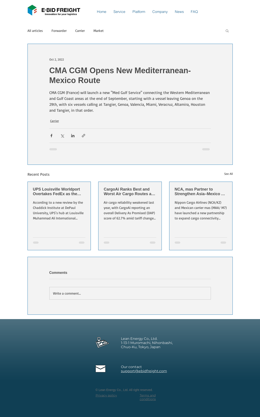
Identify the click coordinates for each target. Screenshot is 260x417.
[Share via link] (83, 136)
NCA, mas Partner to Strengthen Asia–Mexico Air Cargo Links (201, 191)
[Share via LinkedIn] (73, 136)
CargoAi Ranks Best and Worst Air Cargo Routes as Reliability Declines (128, 191)
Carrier (80, 30)
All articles (35, 30)
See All (228, 173)
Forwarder (59, 30)
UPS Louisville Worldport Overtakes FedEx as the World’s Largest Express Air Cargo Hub (59, 191)
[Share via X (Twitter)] (62, 136)
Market (98, 30)
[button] (227, 30)
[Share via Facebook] (51, 136)
